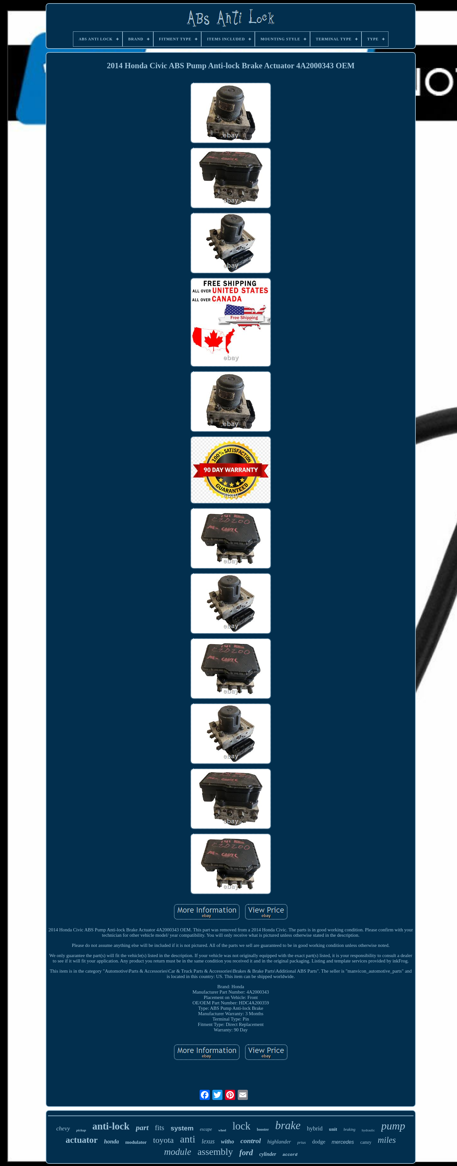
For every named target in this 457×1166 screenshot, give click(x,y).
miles (387, 1140)
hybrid (315, 1128)
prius (301, 1142)
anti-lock (110, 1126)
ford (246, 1152)
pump (393, 1126)
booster (263, 1129)
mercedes (343, 1142)
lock (241, 1126)
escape (206, 1129)
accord (289, 1154)
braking (349, 1129)
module (177, 1152)
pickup (81, 1130)
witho (227, 1141)
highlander (279, 1142)
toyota (163, 1140)
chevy (63, 1128)
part (142, 1127)
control (250, 1141)
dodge (319, 1142)
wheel (222, 1130)
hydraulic (368, 1130)
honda (111, 1141)
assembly (215, 1151)
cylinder (267, 1154)
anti (187, 1139)
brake (288, 1125)
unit (333, 1129)
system (181, 1128)
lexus (208, 1141)
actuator (82, 1140)
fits (159, 1128)
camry (365, 1142)
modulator (136, 1142)
